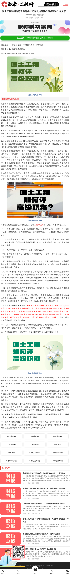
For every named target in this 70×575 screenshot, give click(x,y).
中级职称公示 (34, 453)
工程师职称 (39, 225)
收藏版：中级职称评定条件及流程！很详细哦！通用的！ (44, 488)
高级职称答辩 (57, 453)
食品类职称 (34, 436)
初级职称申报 (57, 461)
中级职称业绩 (34, 461)
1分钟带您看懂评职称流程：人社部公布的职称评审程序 (44, 504)
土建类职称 (11, 444)
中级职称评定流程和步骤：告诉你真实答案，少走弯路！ (44, 473)
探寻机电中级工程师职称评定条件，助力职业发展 (41, 534)
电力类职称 (11, 436)
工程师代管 (34, 444)
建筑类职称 (57, 436)
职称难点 (57, 444)
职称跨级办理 (11, 461)
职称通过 (11, 453)
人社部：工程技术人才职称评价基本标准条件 (40, 549)
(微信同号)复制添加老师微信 (35, 38)
